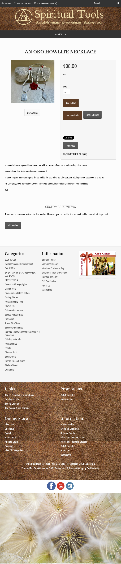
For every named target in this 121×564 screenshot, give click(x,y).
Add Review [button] (12, 225)
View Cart (9, 424)
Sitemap (8, 446)
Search (8, 433)
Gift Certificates (49, 281)
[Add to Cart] (71, 103)
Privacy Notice (67, 424)
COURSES (10, 268)
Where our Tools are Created (54, 272)
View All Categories (14, 450)
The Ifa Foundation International (19, 395)
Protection (9, 319)
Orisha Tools (10, 288)
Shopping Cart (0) (45, 3)
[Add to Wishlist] (72, 115)
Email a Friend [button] (92, 115)
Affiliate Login (11, 441)
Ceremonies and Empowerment (19, 264)
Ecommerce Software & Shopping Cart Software (77, 468)
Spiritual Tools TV (50, 277)
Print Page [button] (70, 145)
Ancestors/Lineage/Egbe (16, 284)
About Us (46, 285)
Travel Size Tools (12, 323)
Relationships (11, 343)
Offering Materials (13, 339)
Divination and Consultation (17, 293)
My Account (22, 3)
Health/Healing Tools (14, 301)
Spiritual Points (49, 259)
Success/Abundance (14, 327)
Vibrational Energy (50, 264)
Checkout (9, 428)
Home (6, 3)
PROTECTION (11, 280)
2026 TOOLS (10, 259)
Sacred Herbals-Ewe (14, 314)
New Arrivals (66, 399)
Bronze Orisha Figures (15, 361)
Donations (9, 369)
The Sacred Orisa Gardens (17, 408)
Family (8, 348)
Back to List (32, 112)
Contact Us (47, 290)
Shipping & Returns (69, 428)
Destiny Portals (12, 399)
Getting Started (11, 297)
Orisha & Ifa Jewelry (14, 310)
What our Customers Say (53, 268)
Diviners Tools (11, 352)
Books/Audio (10, 356)
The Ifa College (12, 403)
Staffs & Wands (12, 365)
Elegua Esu (10, 306)
